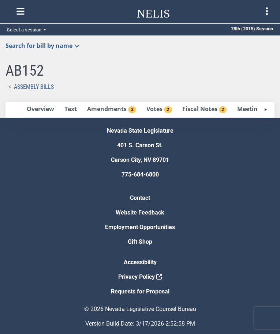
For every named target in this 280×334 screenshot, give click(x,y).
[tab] (40, 109)
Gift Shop (140, 241)
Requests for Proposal (140, 291)
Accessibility (140, 262)
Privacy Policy (140, 276)
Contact (140, 197)
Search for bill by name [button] (42, 46)
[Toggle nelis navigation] (20, 11)
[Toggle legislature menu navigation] (266, 11)
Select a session (24, 30)
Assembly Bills (34, 86)
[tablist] (140, 110)
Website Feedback (140, 212)
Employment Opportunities (140, 227)
